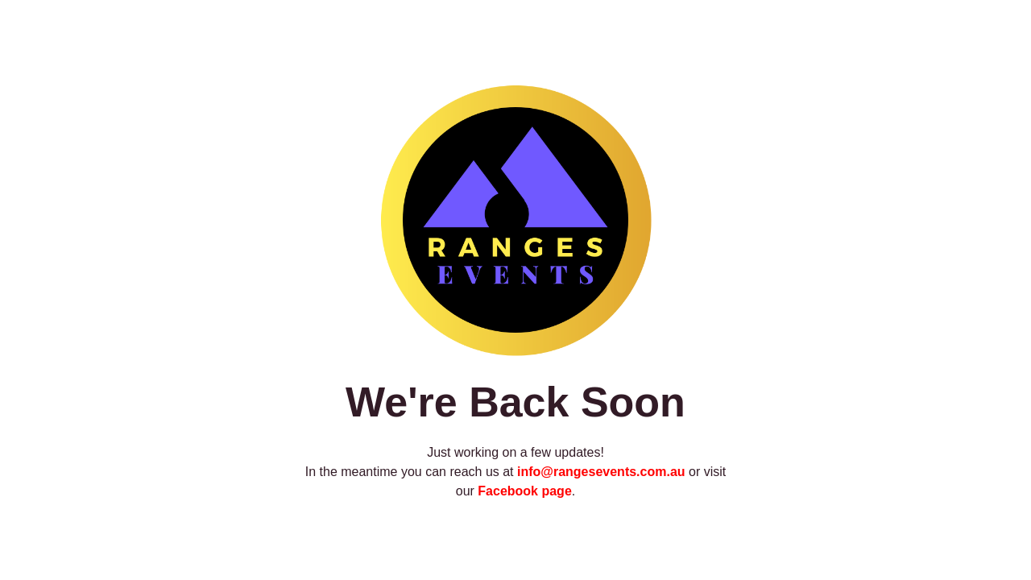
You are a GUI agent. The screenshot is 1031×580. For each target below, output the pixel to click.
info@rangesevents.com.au (601, 471)
